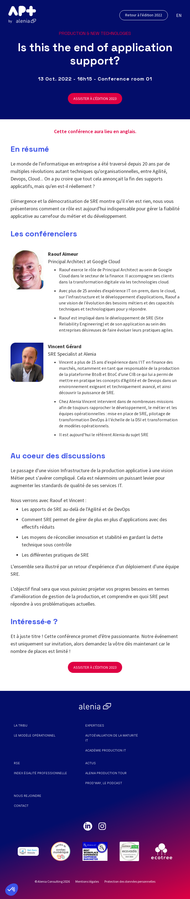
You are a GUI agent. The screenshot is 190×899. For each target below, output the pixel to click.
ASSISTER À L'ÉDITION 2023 (95, 98)
